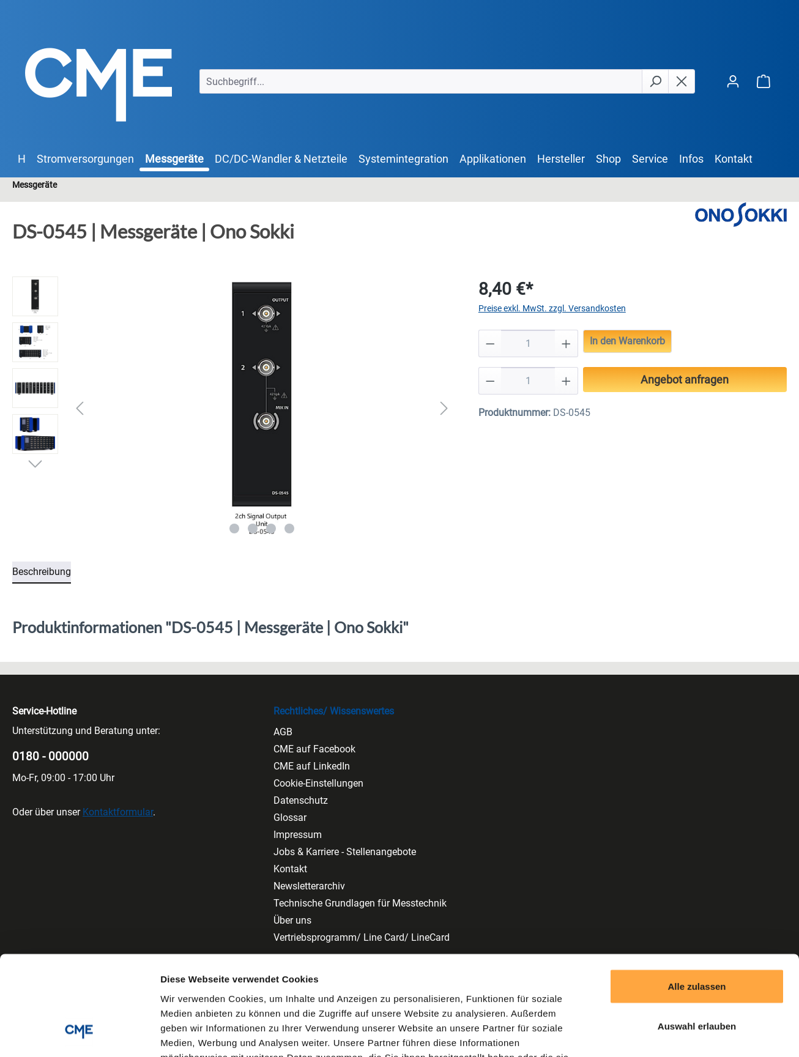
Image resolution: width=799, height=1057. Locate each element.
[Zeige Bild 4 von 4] (289, 528)
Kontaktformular (118, 812)
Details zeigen (651, 1033)
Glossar (290, 817)
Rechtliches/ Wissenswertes (333, 711)
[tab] (41, 573)
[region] (233, 408)
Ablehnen (697, 976)
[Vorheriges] (79, 408)
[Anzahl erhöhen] (566, 343)
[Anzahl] (528, 343)
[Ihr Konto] (732, 81)
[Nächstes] (444, 408)
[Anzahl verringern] (490, 343)
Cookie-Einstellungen (318, 783)
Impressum (297, 834)
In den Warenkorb (627, 341)
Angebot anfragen (685, 379)
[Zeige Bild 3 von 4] (271, 528)
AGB (282, 732)
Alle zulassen (696, 896)
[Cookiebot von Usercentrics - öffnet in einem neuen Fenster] (79, 1033)
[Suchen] (655, 81)
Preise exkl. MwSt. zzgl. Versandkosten (552, 308)
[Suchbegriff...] (420, 81)
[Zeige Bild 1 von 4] (234, 528)
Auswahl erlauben (697, 937)
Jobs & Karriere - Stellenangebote (344, 852)
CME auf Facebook (314, 749)
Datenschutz (300, 800)
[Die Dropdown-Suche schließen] (681, 81)
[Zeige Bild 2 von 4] (253, 528)
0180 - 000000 (50, 756)
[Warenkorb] (763, 81)
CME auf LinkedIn (311, 766)
